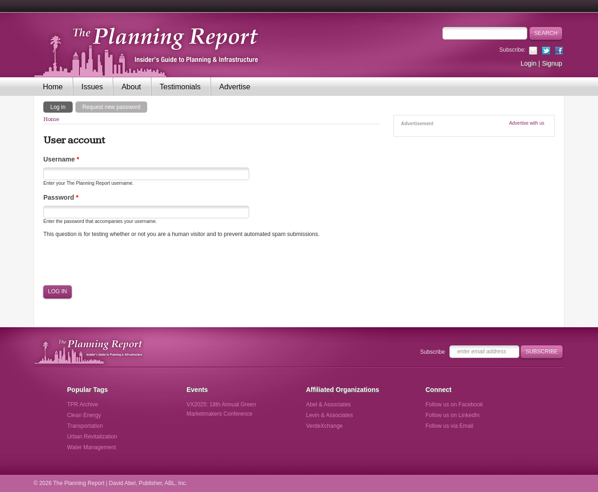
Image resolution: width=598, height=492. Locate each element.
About (131, 87)
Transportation (85, 426)
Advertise (235, 87)
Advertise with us (526, 123)
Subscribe (432, 352)
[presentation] (114, 261)
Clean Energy (84, 415)
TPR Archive (82, 404)
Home (53, 87)
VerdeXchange (324, 426)
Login (529, 63)
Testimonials (180, 87)
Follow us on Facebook (454, 404)
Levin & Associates (329, 415)
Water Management (91, 447)
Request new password (111, 107)
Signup (552, 63)
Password (60, 197)
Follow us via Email (450, 426)
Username (61, 159)
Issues (92, 87)
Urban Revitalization (92, 436)
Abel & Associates (328, 404)
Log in (61, 106)
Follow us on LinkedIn (453, 415)
